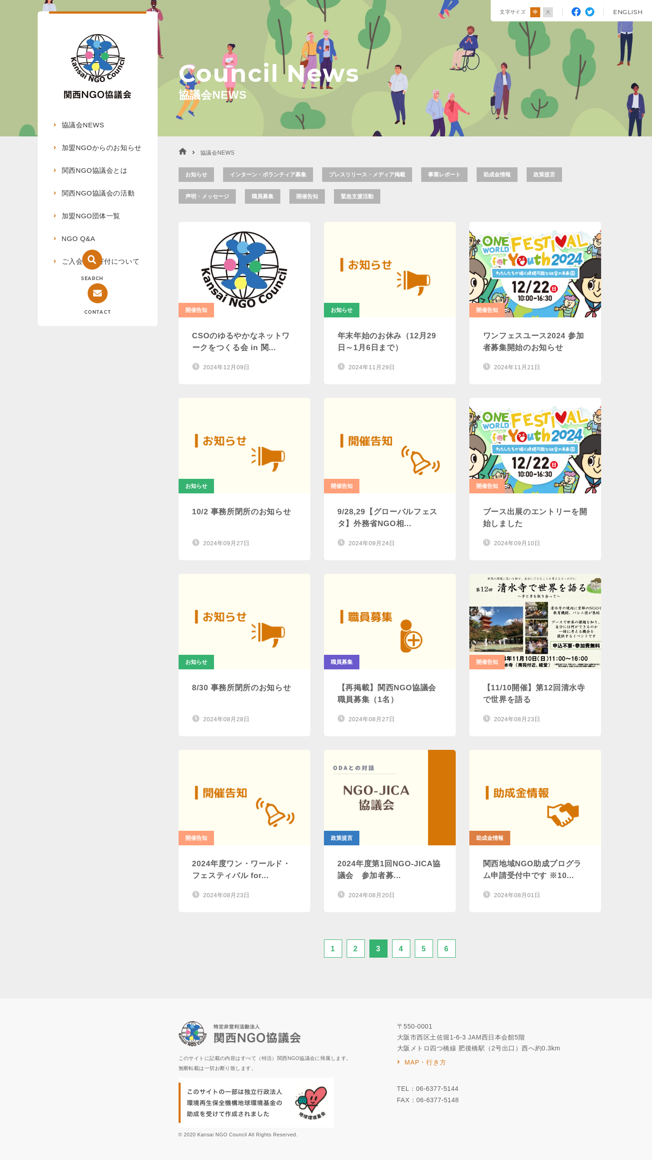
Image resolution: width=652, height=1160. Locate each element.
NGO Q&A (78, 238)
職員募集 (263, 196)
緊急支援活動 (357, 196)
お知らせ (196, 174)
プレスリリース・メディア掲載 (367, 174)
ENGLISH (628, 11)
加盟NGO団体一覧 (91, 215)
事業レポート (444, 174)
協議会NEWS (83, 124)
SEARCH (92, 278)
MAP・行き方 (426, 1062)
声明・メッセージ (207, 196)
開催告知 (307, 196)
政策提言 (544, 174)
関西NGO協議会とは (95, 170)
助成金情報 (497, 174)
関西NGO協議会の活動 (98, 193)
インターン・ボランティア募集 (268, 174)
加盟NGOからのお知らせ (102, 147)
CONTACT (97, 312)
